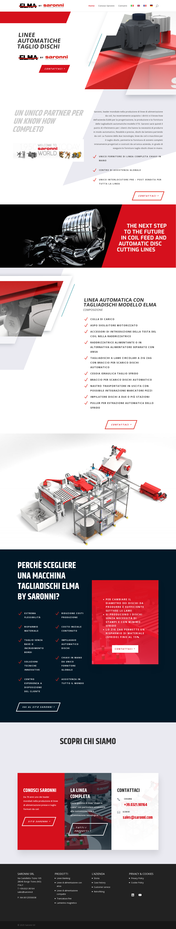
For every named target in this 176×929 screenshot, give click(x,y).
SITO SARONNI (38, 821)
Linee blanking (63, 878)
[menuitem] (132, 8)
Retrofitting (99, 891)
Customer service (102, 887)
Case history (99, 882)
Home (91, 6)
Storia (96, 878)
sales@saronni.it (25, 892)
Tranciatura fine (64, 898)
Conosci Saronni (106, 6)
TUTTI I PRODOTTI (81, 829)
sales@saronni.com (138, 818)
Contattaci (53, 68)
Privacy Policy (137, 878)
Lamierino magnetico (67, 902)
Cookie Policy (137, 882)
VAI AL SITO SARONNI (37, 707)
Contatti (122, 6)
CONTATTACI (120, 424)
